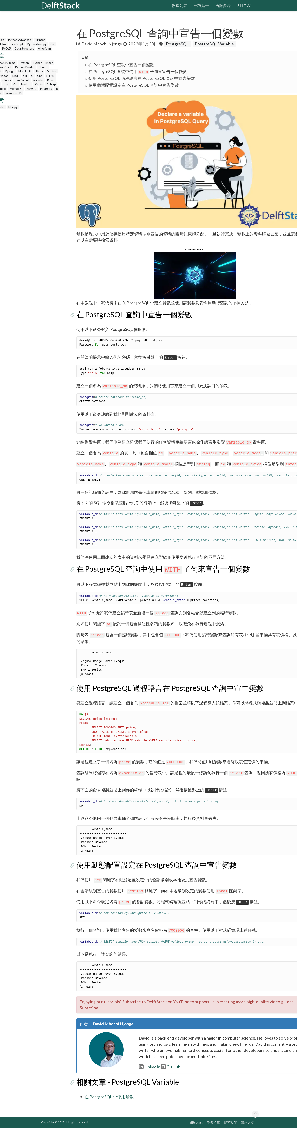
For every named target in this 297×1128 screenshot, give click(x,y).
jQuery (6, 80)
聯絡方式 (247, 1122)
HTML (50, 75)
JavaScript (16, 44)
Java (6, 84)
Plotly (39, 71)
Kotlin (39, 84)
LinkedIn (149, 1066)
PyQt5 (6, 48)
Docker (51, 71)
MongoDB (16, 88)
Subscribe (89, 1007)
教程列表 (179, 5)
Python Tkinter (43, 62)
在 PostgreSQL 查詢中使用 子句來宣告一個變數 (137, 71)
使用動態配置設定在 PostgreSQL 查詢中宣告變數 (133, 85)
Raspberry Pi (13, 93)
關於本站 (196, 1122)
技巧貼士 (201, 5)
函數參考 (223, 5)
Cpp (39, 75)
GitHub (170, 1066)
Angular (38, 80)
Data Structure (24, 48)
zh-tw (245, 5)
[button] (195, 274)
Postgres (46, 88)
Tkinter (40, 39)
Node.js (26, 84)
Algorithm (44, 48)
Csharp (51, 84)
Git (52, 44)
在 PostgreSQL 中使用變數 (109, 1096)
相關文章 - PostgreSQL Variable (127, 1081)
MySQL (31, 88)
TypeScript (22, 80)
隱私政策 (230, 1122)
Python (24, 62)
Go (15, 84)
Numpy (43, 67)
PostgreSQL (177, 43)
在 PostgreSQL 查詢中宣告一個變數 (121, 64)
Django (9, 71)
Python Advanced (19, 39)
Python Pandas (25, 67)
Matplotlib (25, 71)
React (51, 80)
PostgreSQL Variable (214, 43)
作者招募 (213, 1122)
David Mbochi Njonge (102, 43)
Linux (15, 75)
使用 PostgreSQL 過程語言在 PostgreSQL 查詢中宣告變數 (141, 78)
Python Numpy (36, 44)
